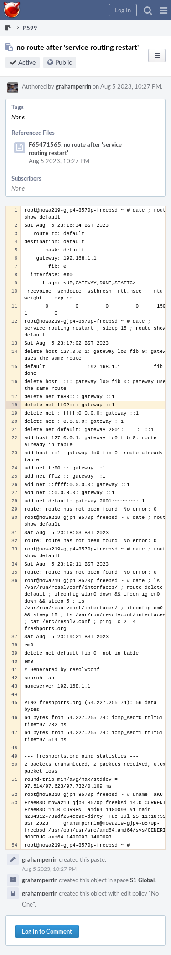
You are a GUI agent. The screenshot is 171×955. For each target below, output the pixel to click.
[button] (163, 10)
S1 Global (142, 880)
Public (63, 62)
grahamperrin (73, 86)
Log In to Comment (47, 931)
